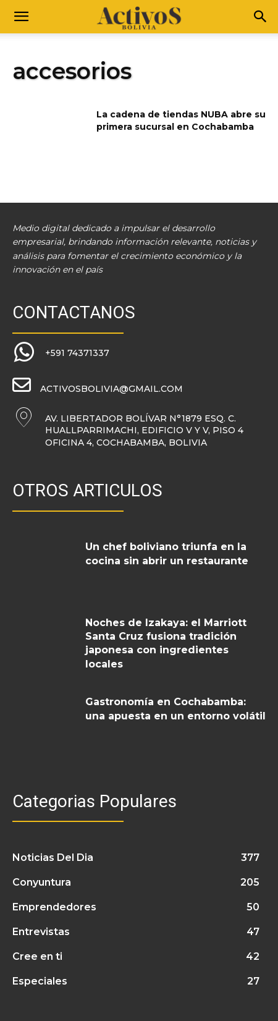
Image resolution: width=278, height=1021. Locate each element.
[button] (21, 16)
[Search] (260, 16)
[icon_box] (60, 353)
